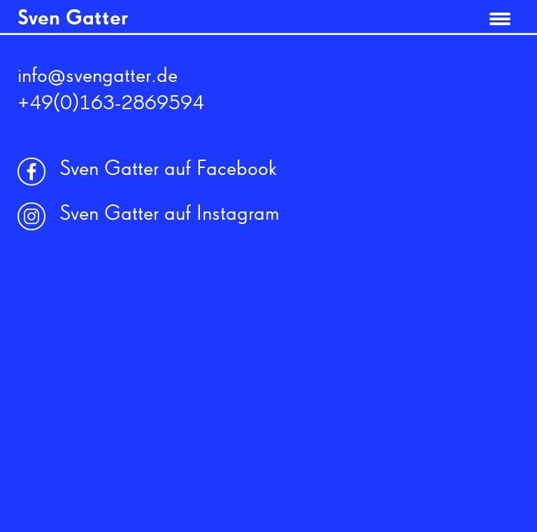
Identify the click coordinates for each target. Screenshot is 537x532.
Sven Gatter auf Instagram (169, 214)
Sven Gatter (72, 18)
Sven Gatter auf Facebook (168, 169)
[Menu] (499, 16)
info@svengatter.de (97, 76)
